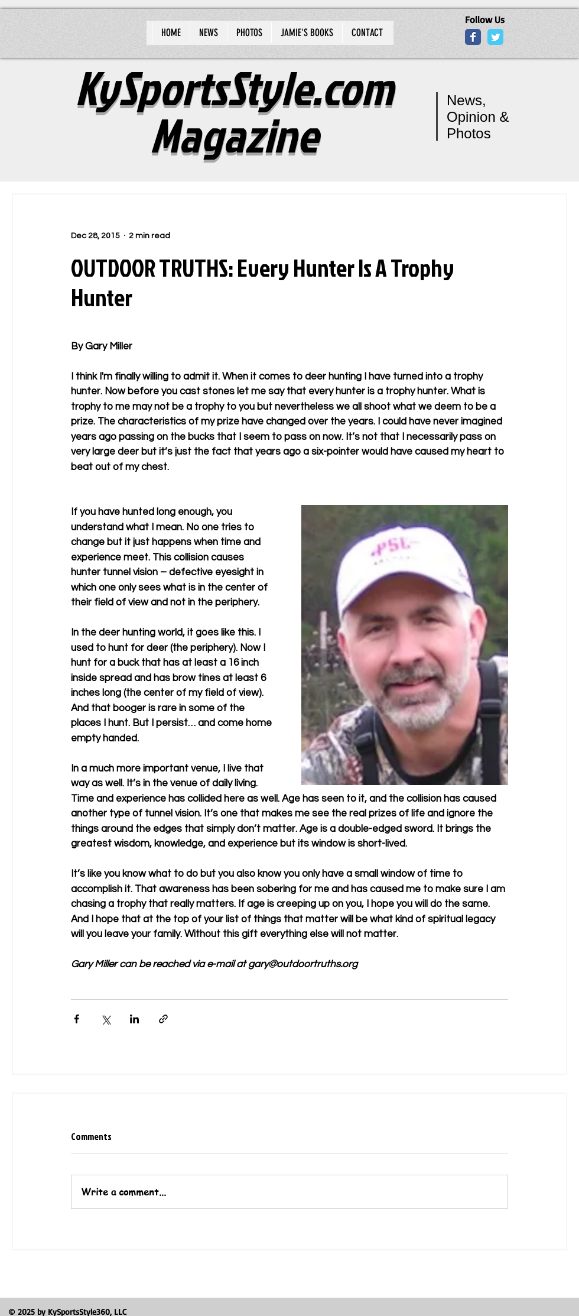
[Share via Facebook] (76, 1019)
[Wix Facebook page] (473, 37)
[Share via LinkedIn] (134, 1019)
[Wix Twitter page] (495, 37)
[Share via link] (163, 1019)
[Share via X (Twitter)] (105, 1019)
